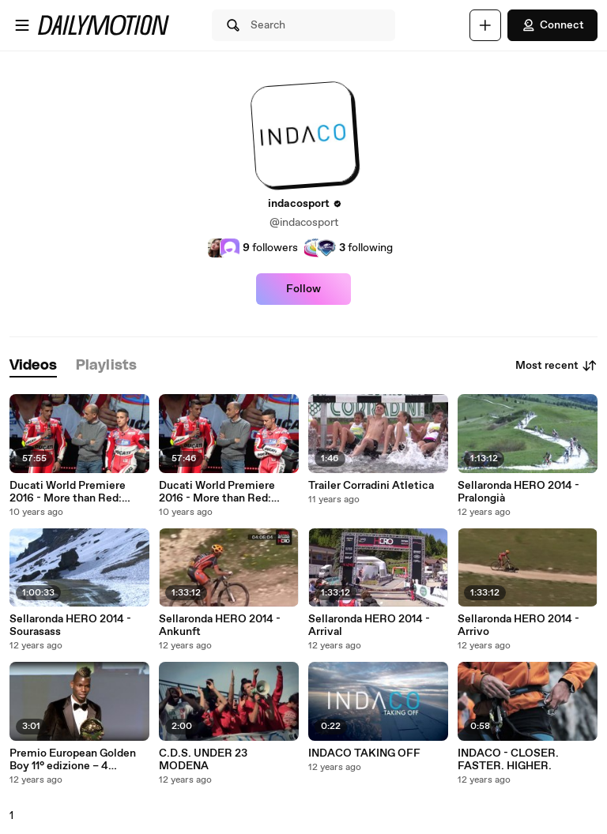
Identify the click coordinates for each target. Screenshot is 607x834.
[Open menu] (22, 25)
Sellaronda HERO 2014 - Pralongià (518, 492)
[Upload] (485, 25)
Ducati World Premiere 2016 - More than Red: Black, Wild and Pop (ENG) (75, 492)
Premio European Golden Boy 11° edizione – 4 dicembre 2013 (72, 759)
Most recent (556, 366)
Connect (552, 25)
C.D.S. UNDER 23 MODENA (203, 759)
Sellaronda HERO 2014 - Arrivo (518, 625)
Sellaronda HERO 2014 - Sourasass (70, 625)
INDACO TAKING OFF (364, 753)
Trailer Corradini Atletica (371, 485)
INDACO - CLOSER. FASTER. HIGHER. (508, 759)
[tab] (33, 366)
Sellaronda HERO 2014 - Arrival (369, 625)
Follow (303, 289)
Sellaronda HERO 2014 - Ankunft (220, 625)
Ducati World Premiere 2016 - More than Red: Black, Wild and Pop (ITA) (222, 492)
